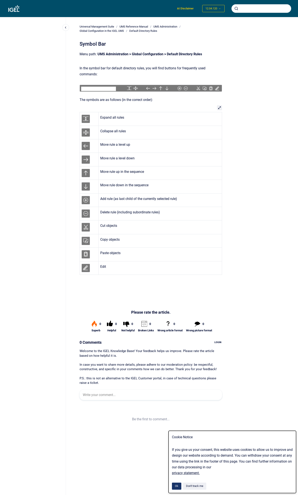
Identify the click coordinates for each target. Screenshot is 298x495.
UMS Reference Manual (133, 26)
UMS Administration (165, 26)
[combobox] (261, 8)
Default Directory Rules (143, 30)
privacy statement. (186, 473)
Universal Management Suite (97, 26)
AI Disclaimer (185, 8)
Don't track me (194, 486)
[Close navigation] (65, 27)
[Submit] (236, 8)
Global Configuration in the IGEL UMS (102, 30)
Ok (176, 486)
